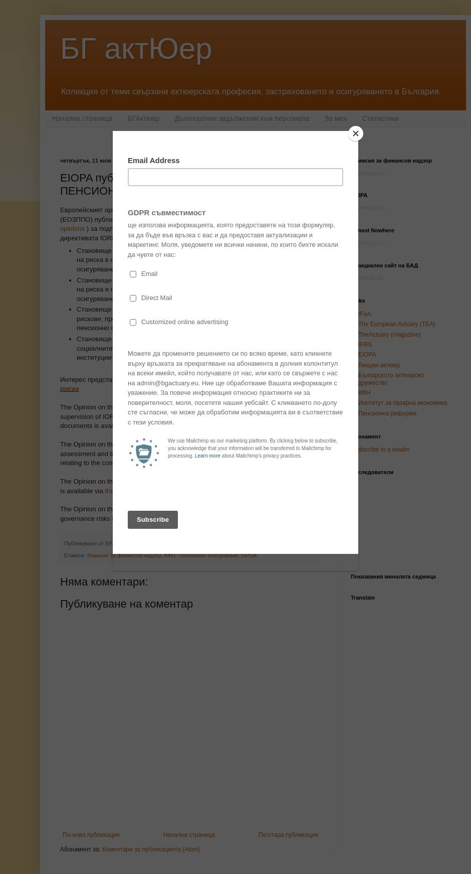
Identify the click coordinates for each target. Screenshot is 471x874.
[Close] (355, 133)
